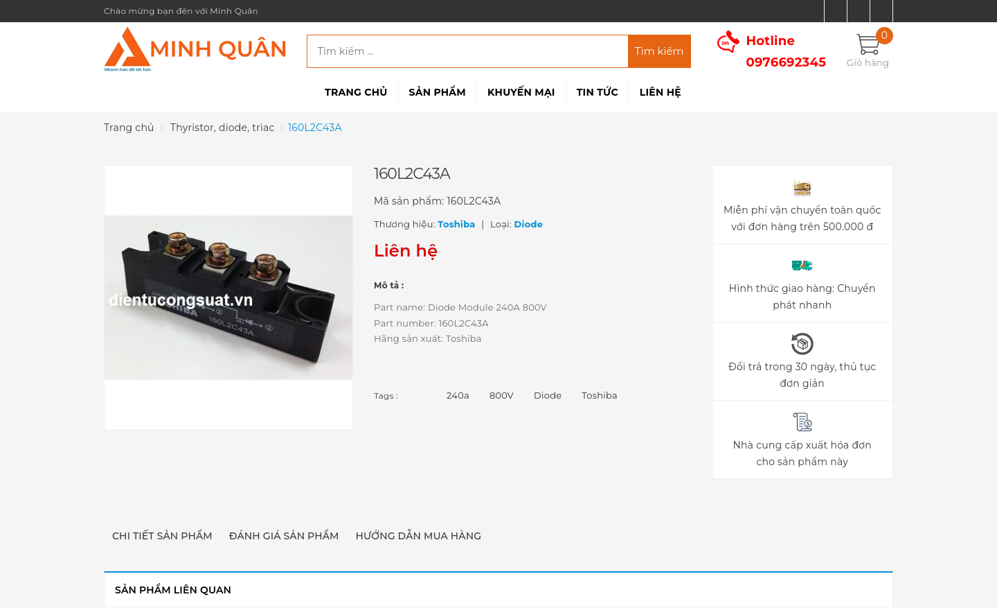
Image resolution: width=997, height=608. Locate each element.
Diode (548, 395)
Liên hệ (660, 92)
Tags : (386, 395)
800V (501, 395)
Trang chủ (356, 92)
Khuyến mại (521, 92)
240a (458, 395)
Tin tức (597, 92)
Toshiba (600, 395)
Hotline (786, 51)
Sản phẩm (437, 92)
